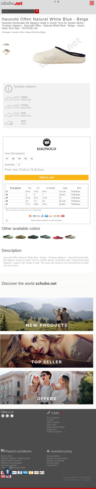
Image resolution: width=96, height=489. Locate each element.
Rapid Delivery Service (11, 461)
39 (19, 158)
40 (25, 158)
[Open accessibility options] (7, 471)
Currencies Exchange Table (13, 467)
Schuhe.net (67, 477)
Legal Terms (52, 465)
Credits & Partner (54, 431)
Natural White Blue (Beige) (36, 32)
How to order (6, 456)
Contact (50, 420)
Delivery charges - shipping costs (15, 458)
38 (13, 158)
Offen (22, 32)
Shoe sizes (51, 425)
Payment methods (9, 465)
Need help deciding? (56, 427)
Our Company (53, 417)
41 (32, 158)
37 (7, 158)
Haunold (15, 32)
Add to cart (46, 177)
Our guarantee (53, 456)
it (55, 2)
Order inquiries (53, 422)
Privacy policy (53, 463)
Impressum (51, 429)
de (58, 2)
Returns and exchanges (11, 463)
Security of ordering (55, 461)
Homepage (6, 32)
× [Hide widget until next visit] (10, 468)
